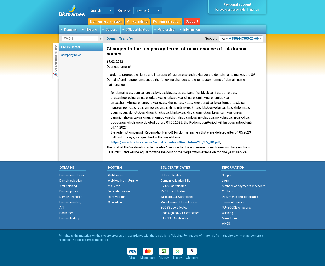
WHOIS (226, 223)
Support (192, 21)
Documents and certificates (240, 196)
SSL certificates (137, 29)
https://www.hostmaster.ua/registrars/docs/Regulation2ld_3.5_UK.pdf (165, 142)
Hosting (91, 29)
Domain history (69, 218)
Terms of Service (233, 202)
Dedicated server (119, 191)
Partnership (166, 29)
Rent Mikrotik (116, 196)
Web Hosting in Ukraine (123, 180)
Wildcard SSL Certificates (177, 196)
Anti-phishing (137, 21)
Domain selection (166, 21)
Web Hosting (116, 175)
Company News (71, 55)
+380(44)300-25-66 (244, 39)
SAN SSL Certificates (174, 218)
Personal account (237, 4)
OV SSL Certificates (173, 186)
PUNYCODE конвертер (237, 207)
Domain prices (68, 191)
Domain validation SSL (175, 180)
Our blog (227, 213)
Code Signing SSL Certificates (180, 213)
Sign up (254, 9)
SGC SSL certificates (174, 207)
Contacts (228, 191)
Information (191, 29)
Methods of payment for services (244, 186)
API (61, 207)
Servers (111, 29)
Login (225, 180)
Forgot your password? (230, 9)
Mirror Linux (229, 218)
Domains (70, 29)
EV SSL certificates (173, 191)
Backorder (66, 213)
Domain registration (106, 21)
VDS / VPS (115, 186)
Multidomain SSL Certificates (180, 202)
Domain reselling (70, 202)
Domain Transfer (120, 39)
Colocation (115, 202)
